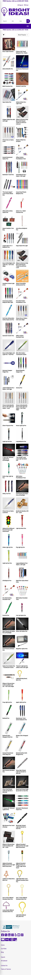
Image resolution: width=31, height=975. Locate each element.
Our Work (3, 948)
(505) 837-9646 (23, 1)
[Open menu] (27, 26)
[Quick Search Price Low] (15, 21)
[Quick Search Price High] (23, 21)
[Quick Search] (6, 21)
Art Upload (4, 960)
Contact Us (4, 965)
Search (3, 957)
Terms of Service (6, 969)
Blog (2, 952)
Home (2, 945)
